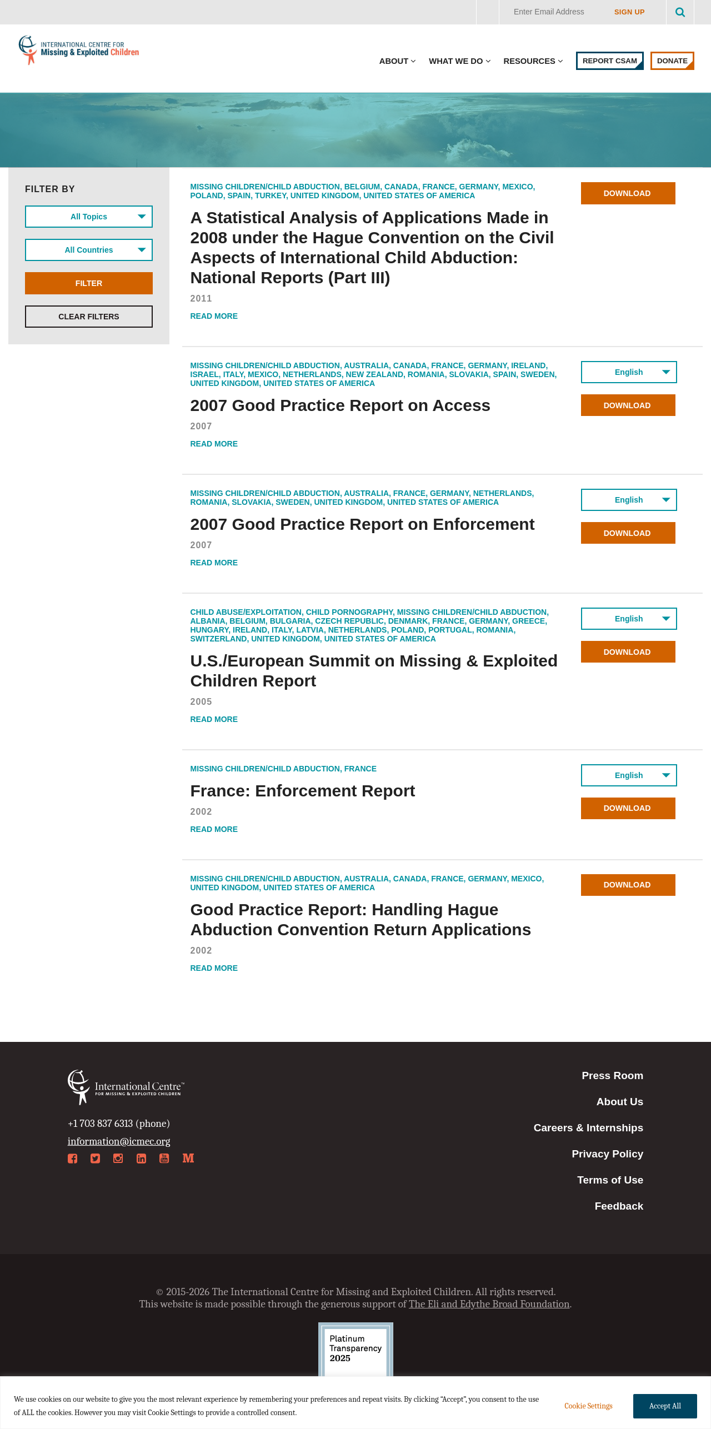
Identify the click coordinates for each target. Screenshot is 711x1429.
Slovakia (468, 374)
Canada (401, 186)
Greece (528, 620)
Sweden (537, 374)
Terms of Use (610, 1180)
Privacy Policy (607, 1154)
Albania (208, 620)
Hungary (210, 629)
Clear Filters (88, 316)
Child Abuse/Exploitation (246, 612)
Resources (529, 61)
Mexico (517, 186)
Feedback (619, 1206)
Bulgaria (290, 620)
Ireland (528, 365)
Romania (426, 374)
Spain (239, 195)
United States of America (419, 195)
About (393, 61)
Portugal (450, 629)
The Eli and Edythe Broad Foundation (489, 1304)
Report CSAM (610, 61)
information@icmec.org (119, 1141)
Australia (366, 365)
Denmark (408, 620)
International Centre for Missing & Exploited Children (79, 52)
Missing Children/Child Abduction (265, 186)
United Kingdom (325, 195)
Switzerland (219, 638)
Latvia (310, 629)
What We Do (456, 61)
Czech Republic (349, 620)
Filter (89, 283)
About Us (620, 1101)
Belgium (362, 186)
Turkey (270, 195)
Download (628, 193)
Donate (672, 61)
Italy (233, 374)
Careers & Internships (588, 1128)
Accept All (665, 1406)
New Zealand (374, 374)
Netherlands (312, 374)
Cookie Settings (588, 1406)
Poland (207, 195)
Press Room (612, 1075)
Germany (478, 186)
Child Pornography (349, 612)
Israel (205, 374)
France (438, 186)
